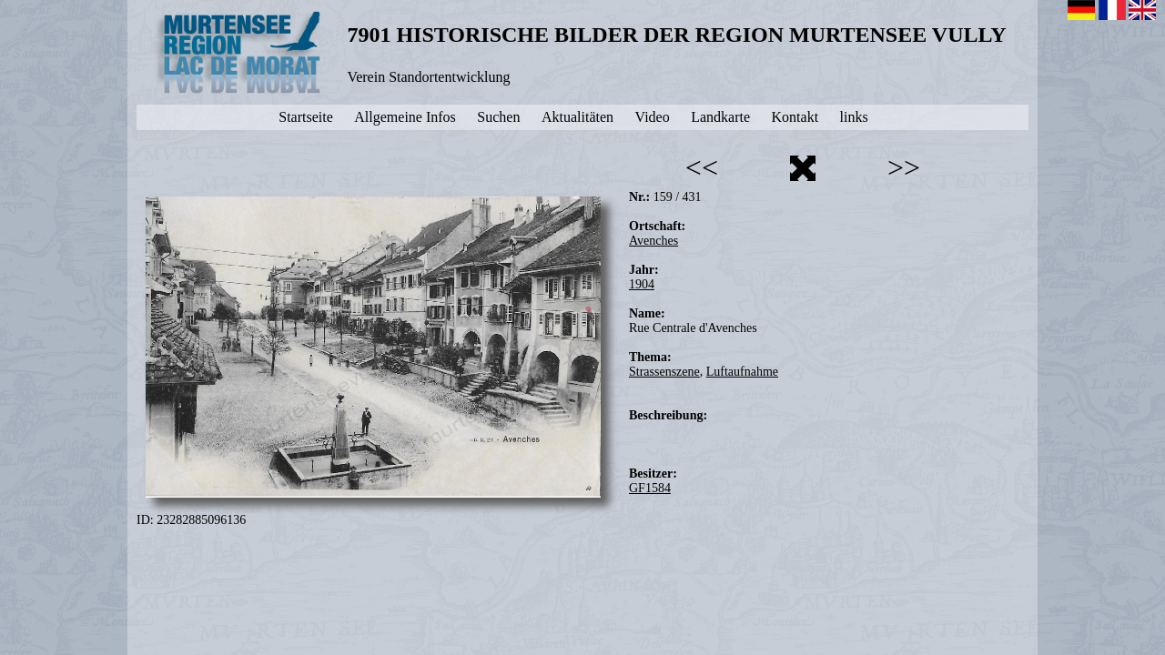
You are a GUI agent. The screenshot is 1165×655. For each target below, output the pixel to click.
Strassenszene (664, 371)
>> (903, 167)
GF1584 (650, 488)
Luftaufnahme (742, 371)
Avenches (653, 240)
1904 (641, 284)
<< (701, 167)
